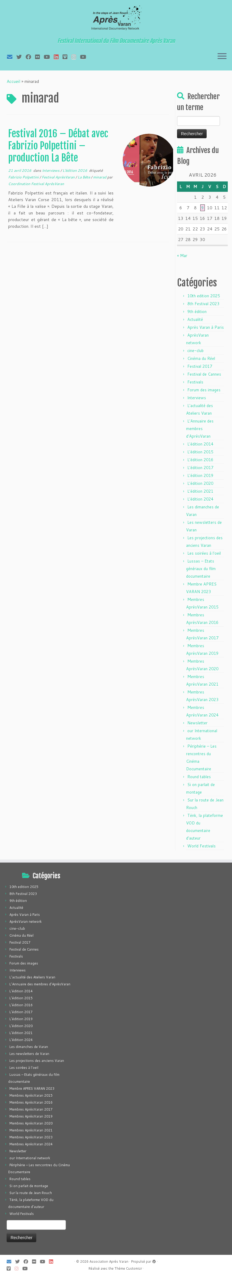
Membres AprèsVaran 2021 (31, 1130)
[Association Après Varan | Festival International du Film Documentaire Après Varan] (116, 20)
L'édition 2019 (200, 475)
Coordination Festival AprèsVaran (36, 183)
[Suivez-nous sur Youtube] (85, 57)
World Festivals (201, 846)
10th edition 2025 (203, 296)
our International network (29, 1158)
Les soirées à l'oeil (204, 553)
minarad (100, 177)
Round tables (199, 776)
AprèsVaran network (25, 921)
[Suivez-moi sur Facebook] (30, 57)
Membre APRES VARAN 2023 (31, 1088)
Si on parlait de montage (28, 1185)
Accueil (13, 81)
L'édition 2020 (200, 483)
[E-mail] (11, 57)
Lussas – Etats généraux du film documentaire (201, 568)
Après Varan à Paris (205, 327)
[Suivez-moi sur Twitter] (21, 57)
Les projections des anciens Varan (36, 1060)
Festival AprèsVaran (59, 177)
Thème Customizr (128, 1268)
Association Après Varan (108, 1261)
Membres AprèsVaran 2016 (31, 1102)
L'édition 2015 (200, 452)
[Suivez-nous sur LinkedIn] (58, 57)
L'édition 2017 (200, 467)
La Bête (84, 177)
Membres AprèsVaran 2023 (31, 1137)
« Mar (182, 256)
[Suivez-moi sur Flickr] (39, 57)
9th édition (197, 311)
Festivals (195, 382)
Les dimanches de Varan (28, 1046)
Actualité (195, 319)
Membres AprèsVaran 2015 (31, 1095)
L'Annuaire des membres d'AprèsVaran (200, 428)
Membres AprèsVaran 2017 (31, 1109)
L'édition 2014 (200, 444)
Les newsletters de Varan (29, 1053)
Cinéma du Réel (201, 358)
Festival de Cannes (204, 374)
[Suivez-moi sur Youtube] (49, 57)
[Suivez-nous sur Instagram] (75, 57)
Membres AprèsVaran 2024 (31, 1144)
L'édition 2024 (200, 499)
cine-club (195, 350)
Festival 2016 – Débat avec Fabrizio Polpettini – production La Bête (58, 146)
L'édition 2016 (75, 170)
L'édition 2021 (200, 491)
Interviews (51, 170)
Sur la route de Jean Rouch (30, 1192)
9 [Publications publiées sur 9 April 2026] (202, 208)
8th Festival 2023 (203, 303)
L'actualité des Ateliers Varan (32, 977)
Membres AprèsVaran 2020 (31, 1123)
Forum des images (204, 390)
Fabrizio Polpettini (24, 177)
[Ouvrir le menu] (222, 56)
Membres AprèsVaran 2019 (31, 1116)
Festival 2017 (199, 366)
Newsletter (197, 723)
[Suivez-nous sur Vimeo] (67, 57)
